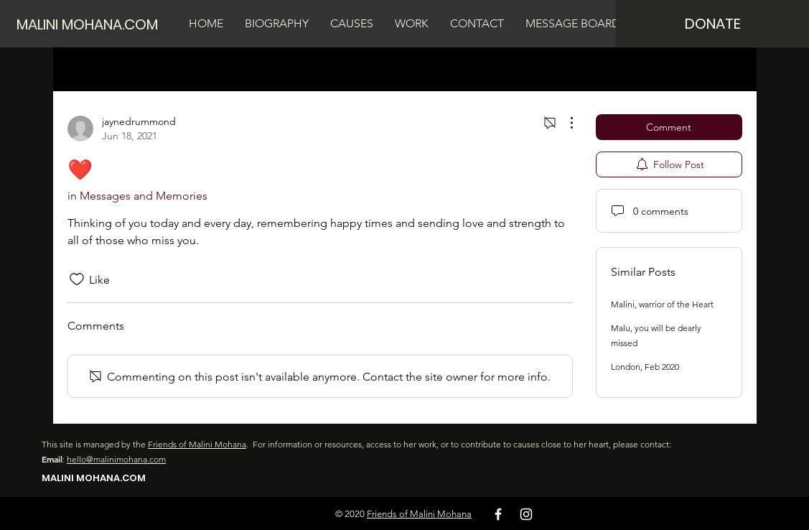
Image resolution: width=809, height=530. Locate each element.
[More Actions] (564, 122)
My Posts (151, 68)
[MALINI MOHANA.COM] (93, 24)
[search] (669, 69)
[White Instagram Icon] (526, 514)
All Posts (89, 68)
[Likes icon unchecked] (76, 279)
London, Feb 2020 (645, 366)
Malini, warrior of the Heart (662, 304)
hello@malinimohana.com (116, 459)
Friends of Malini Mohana (197, 444)
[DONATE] (712, 23)
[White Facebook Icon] (498, 514)
